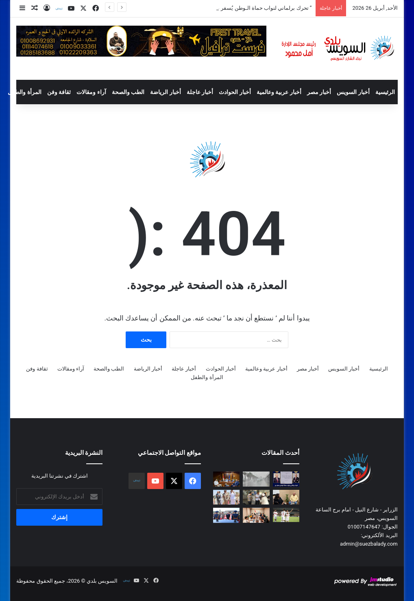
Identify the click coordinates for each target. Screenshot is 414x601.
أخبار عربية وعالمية (279, 92)
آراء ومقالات (91, 92)
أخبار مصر (319, 92)
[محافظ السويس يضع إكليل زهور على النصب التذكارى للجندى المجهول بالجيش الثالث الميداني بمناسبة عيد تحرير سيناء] (226, 497)
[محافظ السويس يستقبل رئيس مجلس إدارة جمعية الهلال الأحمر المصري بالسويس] (286, 497)
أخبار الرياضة (165, 92)
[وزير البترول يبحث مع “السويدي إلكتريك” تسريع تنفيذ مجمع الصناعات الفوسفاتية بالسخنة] (256, 515)
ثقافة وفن (59, 92)
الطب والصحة (128, 92)
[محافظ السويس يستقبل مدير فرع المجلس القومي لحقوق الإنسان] (226, 479)
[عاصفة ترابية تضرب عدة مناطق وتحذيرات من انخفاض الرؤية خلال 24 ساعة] (256, 479)
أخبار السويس (353, 92)
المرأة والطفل (24, 92)
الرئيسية (385, 92)
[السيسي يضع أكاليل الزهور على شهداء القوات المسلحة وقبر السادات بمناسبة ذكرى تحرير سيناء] (226, 515)
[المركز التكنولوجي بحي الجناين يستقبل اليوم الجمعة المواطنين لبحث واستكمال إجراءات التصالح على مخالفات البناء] (256, 497)
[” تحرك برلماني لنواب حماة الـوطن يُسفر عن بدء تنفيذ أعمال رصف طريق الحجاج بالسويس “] (286, 479)
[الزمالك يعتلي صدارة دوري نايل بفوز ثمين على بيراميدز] (286, 515)
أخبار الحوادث (235, 92)
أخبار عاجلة (200, 92)
